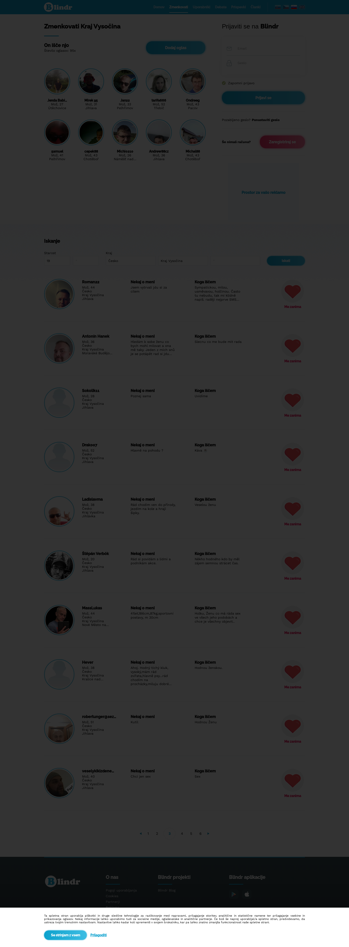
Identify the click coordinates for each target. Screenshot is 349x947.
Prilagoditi (98, 935)
